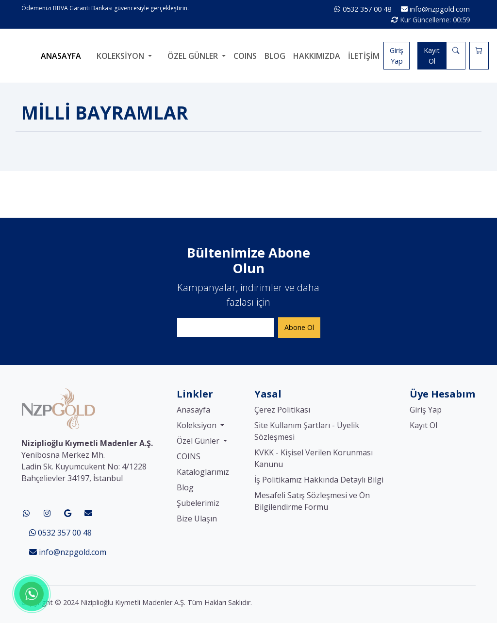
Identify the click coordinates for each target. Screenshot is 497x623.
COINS (245, 56)
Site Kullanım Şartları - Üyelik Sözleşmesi (306, 431)
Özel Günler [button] (193, 56)
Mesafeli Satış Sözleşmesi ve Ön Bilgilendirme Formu (312, 501)
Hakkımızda (316, 56)
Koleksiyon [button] (121, 56)
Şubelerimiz (198, 503)
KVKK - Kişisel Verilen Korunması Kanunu (313, 458)
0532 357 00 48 (363, 9)
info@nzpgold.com (435, 9)
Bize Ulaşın (197, 518)
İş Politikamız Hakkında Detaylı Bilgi (318, 479)
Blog (275, 56)
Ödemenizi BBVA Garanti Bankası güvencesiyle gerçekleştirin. (105, 8)
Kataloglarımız (203, 472)
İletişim (364, 56)
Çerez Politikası (282, 409)
